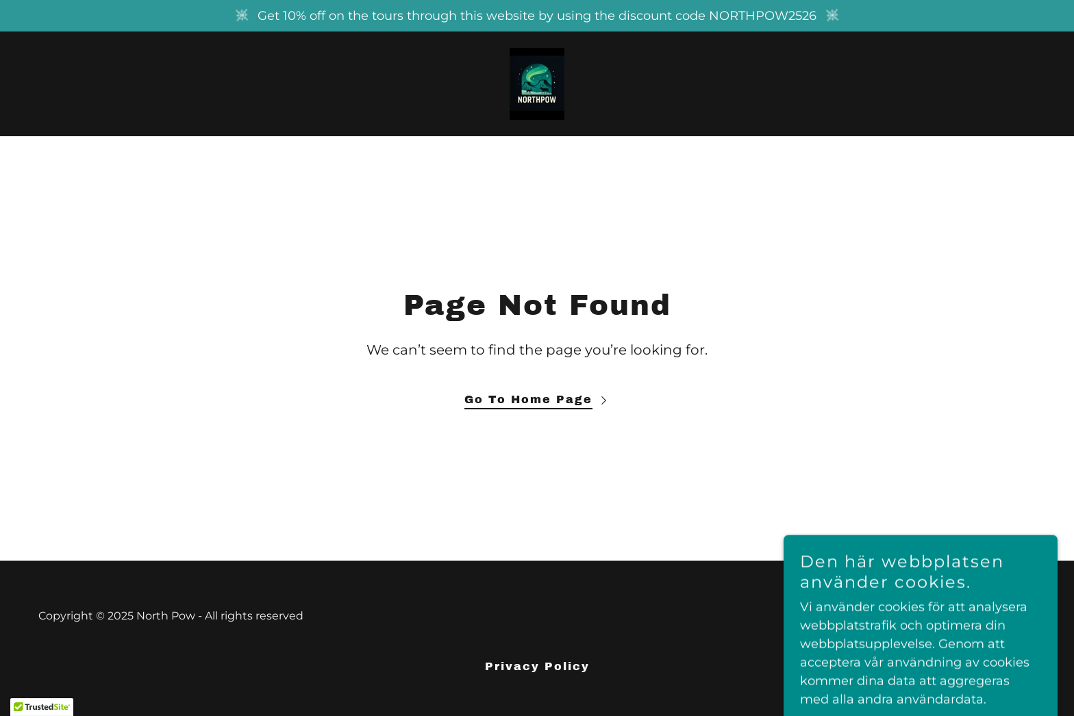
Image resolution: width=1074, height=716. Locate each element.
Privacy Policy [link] (537, 666)
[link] (537, 82)
